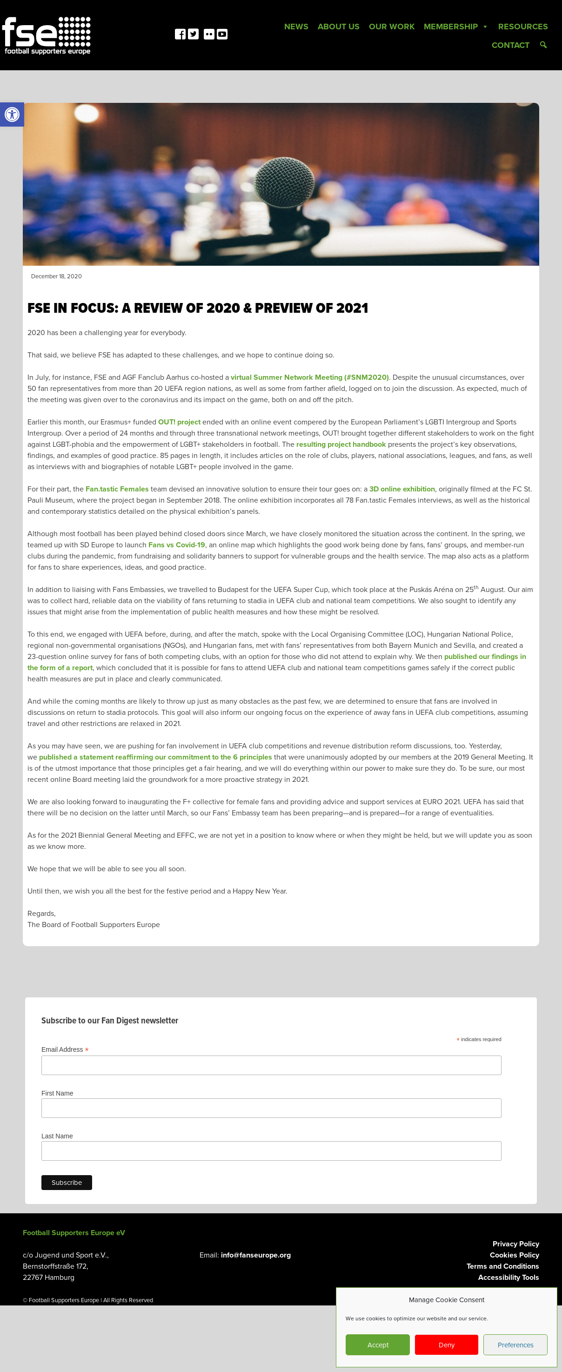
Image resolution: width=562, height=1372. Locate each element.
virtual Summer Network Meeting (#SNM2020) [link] (310, 377)
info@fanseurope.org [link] (256, 1255)
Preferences (516, 1345)
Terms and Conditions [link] (503, 1266)
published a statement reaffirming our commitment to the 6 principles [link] (155, 757)
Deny (447, 1345)
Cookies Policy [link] (514, 1255)
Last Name (57, 1136)
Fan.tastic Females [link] (117, 489)
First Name (57, 1093)
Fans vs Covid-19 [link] (176, 545)
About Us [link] (339, 26)
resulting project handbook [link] (341, 444)
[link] (12, 114)
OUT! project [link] (179, 422)
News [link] (296, 26)
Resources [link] (523, 26)
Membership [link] (456, 26)
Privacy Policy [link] (516, 1244)
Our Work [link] (392, 26)
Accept (378, 1345)
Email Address (65, 1049)
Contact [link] (510, 45)
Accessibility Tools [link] (508, 1277)
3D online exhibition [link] (402, 489)
